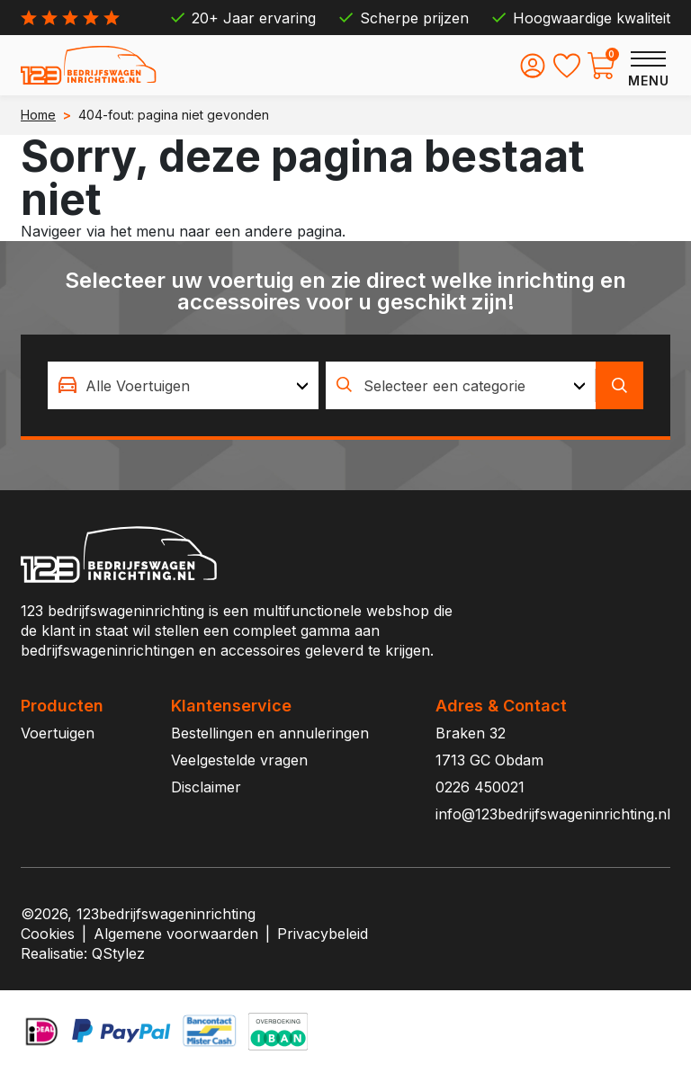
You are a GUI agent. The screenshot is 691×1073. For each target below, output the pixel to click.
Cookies (48, 934)
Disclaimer (206, 787)
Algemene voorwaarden (176, 934)
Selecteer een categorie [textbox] (444, 386)
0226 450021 (480, 787)
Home (38, 114)
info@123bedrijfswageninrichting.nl (552, 814)
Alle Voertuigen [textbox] (137, 386)
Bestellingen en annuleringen (270, 733)
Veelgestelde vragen (239, 760)
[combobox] (183, 385)
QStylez (118, 953)
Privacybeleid (322, 934)
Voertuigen (57, 733)
